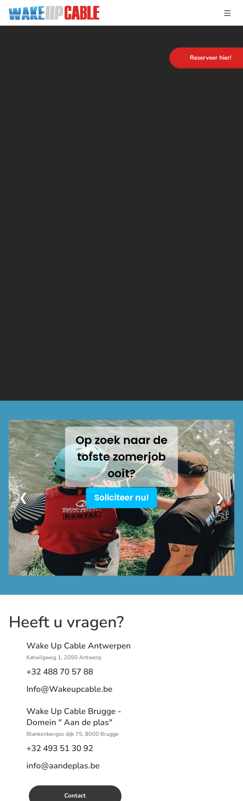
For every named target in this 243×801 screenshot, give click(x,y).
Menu (227, 13)
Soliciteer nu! (121, 497)
